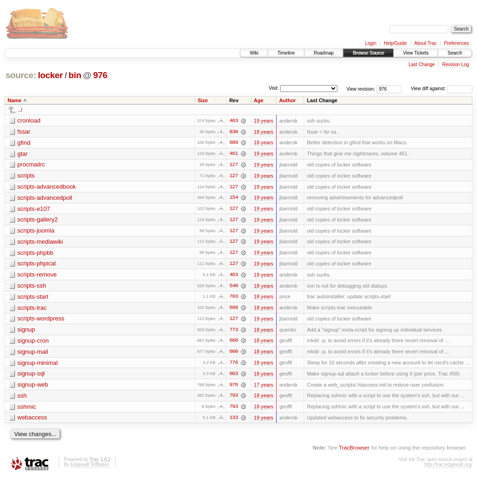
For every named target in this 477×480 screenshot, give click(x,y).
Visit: (274, 88)
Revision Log (455, 64)
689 (233, 143)
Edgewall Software (89, 467)
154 (233, 198)
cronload (29, 120)
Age (258, 100)
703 (233, 298)
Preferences (456, 43)
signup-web (33, 386)
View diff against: (441, 88)
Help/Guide (395, 43)
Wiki (254, 52)
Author (287, 100)
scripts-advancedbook (47, 187)
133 (233, 420)
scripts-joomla (36, 231)
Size (203, 100)
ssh (22, 397)
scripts (26, 175)
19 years (263, 120)
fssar (24, 131)
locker (50, 75)
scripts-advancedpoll (45, 198)
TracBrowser (354, 450)
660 (233, 342)
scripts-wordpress (41, 320)
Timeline (285, 52)
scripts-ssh (32, 286)
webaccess (32, 420)
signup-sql (31, 375)
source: (21, 75)
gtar (23, 153)
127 (233, 165)
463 (233, 120)
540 (233, 287)
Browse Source (368, 52)
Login (370, 43)
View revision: (361, 88)
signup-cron (33, 342)
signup (26, 331)
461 (233, 154)
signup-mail (33, 353)
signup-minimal (38, 364)
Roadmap (324, 52)
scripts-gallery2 (38, 220)
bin (74, 75)
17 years (263, 387)
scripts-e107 (34, 209)
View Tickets (415, 52)
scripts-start (33, 298)
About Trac (425, 43)
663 (233, 376)
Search (454, 52)
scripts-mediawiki (40, 242)
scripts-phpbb (36, 253)
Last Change (422, 64)
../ (20, 109)
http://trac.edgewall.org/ (448, 467)
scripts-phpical (37, 264)
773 (233, 331)
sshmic (27, 409)
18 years (263, 132)
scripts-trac (32, 309)
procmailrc (31, 164)
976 (100, 75)
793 (233, 398)
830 (233, 131)
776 (233, 365)
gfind (24, 142)
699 (233, 309)
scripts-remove (37, 275)
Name (15, 100)
